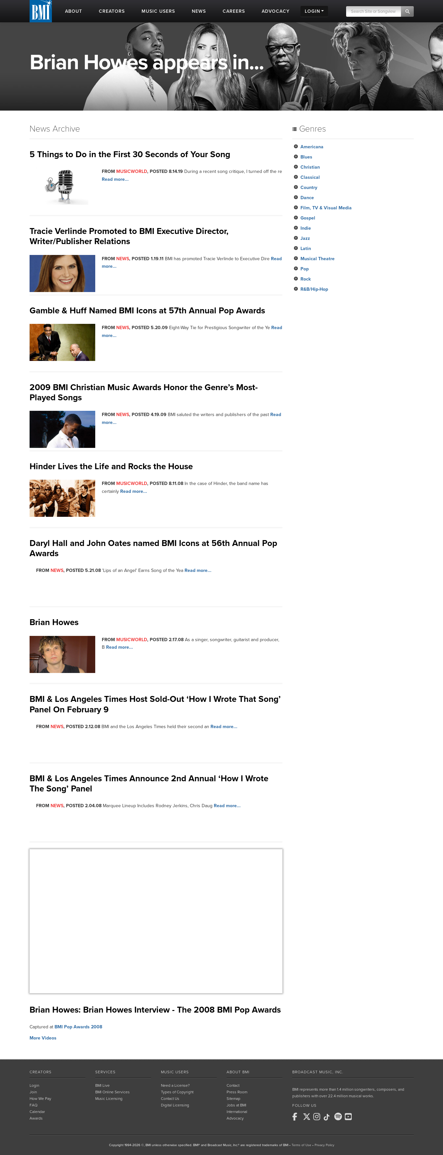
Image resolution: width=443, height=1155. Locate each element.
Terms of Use (301, 1145)
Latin (305, 248)
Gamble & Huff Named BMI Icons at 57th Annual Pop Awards (147, 310)
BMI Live (102, 1085)
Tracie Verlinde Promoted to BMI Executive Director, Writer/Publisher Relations (129, 236)
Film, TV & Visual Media (326, 208)
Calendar (37, 1111)
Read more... (115, 179)
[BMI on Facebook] (296, 1116)
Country (308, 187)
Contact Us (170, 1098)
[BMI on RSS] (360, 1116)
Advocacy (235, 1118)
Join (33, 1092)
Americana (311, 147)
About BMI (238, 1072)
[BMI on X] (307, 1116)
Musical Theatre (317, 259)
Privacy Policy (324, 1145)
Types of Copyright (177, 1092)
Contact (233, 1085)
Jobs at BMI (236, 1105)
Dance (307, 197)
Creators (41, 1072)
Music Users (175, 1072)
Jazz (305, 238)
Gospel (307, 218)
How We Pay (40, 1098)
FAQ (33, 1105)
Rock (305, 279)
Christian (310, 167)
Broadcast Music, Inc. (317, 1072)
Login (34, 1085)
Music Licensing (108, 1098)
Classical (310, 177)
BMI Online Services (112, 1092)
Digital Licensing (175, 1105)
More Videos (43, 1038)
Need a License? (175, 1085)
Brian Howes (54, 622)
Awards (36, 1118)
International (237, 1111)
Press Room (237, 1092)
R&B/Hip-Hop (314, 289)
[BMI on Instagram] (317, 1116)
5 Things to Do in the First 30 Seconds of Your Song (130, 154)
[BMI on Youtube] (349, 1116)
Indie (305, 228)
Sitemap (233, 1098)
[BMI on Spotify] (338, 1116)
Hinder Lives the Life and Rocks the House (111, 466)
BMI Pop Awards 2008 (78, 1027)
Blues (306, 157)
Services (105, 1072)
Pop (304, 269)
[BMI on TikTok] (328, 1117)
